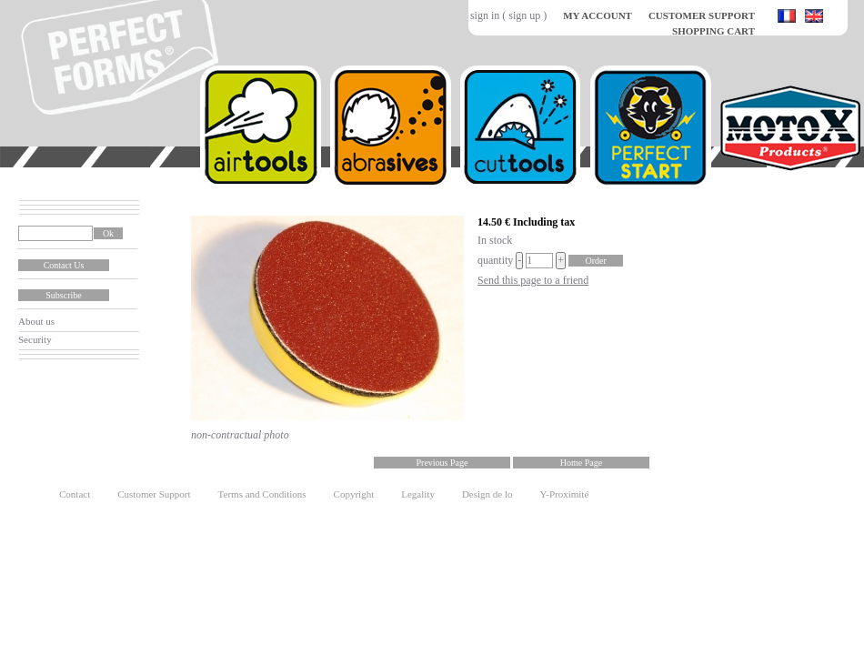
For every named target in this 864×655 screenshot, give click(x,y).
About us (36, 321)
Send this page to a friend (532, 280)
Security (35, 339)
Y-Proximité (564, 494)
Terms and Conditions (262, 494)
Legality (418, 494)
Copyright (354, 494)
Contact (74, 494)
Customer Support (153, 494)
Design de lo (487, 494)
